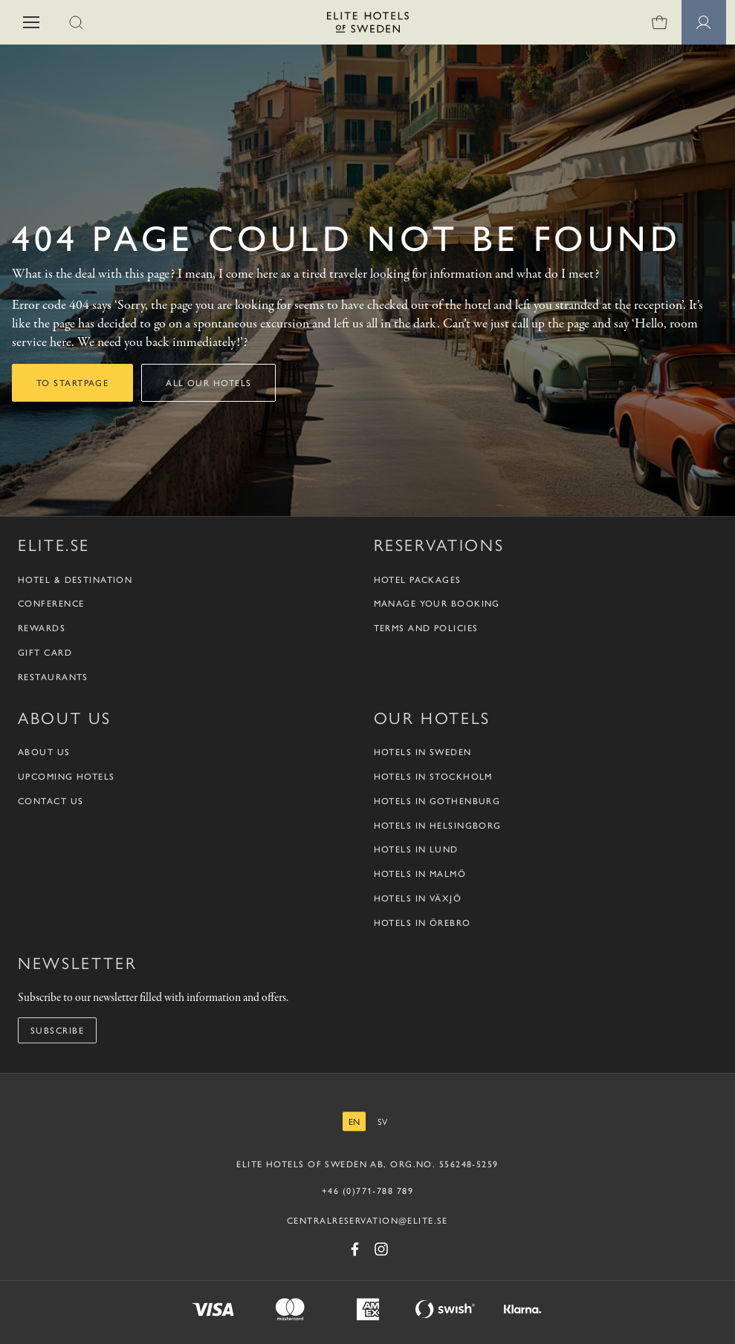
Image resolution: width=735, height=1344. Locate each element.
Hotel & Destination (75, 579)
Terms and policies (426, 628)
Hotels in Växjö (418, 898)
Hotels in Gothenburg (437, 801)
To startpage (72, 382)
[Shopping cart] (659, 22)
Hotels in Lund (416, 849)
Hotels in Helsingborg (438, 825)
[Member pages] (703, 22)
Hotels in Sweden (423, 752)
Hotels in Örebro (422, 922)
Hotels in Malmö (420, 873)
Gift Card (45, 652)
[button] (31, 22)
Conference (51, 603)
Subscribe (57, 1030)
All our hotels (208, 382)
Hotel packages (418, 579)
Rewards (41, 628)
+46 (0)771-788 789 (367, 1190)
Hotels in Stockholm (433, 776)
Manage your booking (437, 603)
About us (44, 752)
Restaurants (53, 677)
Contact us (50, 801)
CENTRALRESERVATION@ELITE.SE (367, 1220)
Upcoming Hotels (66, 776)
